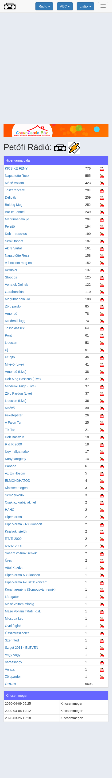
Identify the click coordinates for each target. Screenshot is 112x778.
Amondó (11, 313)
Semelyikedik (14, 495)
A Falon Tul (13, 422)
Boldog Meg (14, 205)
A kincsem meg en (18, 263)
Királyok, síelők (16, 531)
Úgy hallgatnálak (17, 451)
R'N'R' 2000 (13, 546)
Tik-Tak (10, 430)
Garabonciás (14, 292)
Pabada (10, 466)
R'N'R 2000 (13, 539)
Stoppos (11, 277)
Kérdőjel (11, 270)
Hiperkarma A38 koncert (22, 575)
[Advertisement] (56, 68)
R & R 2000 (13, 444)
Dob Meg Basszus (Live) (23, 379)
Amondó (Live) (15, 372)
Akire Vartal (13, 248)
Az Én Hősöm (15, 473)
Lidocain (11, 343)
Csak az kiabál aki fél (20, 502)
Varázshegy (13, 662)
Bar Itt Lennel (14, 212)
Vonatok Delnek (16, 284)
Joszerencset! (15, 190)
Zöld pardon (14, 306)
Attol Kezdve (14, 568)
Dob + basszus (16, 234)
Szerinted (12, 640)
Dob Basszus (14, 437)
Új (6, 350)
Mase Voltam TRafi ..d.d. (23, 611)
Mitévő (10, 408)
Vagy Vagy (12, 655)
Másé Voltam (14, 183)
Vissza (10, 669)
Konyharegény (15, 459)
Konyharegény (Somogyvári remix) (30, 589)
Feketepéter (14, 415)
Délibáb (10, 197)
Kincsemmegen (16, 488)
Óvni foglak (13, 626)
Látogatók (12, 597)
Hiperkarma (13, 517)
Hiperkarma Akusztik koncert (25, 582)
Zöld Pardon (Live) (18, 393)
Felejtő (10, 226)
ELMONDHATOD (17, 480)
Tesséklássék (14, 328)
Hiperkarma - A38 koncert (23, 524)
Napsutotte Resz (17, 176)
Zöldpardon (13, 676)
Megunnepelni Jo (17, 299)
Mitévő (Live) (14, 364)
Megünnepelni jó (17, 219)
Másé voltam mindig (19, 604)
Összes (10, 684)
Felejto (10, 357)
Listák (85, 6)
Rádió (44, 6)
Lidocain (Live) (15, 401)
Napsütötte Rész (17, 255)
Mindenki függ (15, 321)
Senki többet (14, 241)
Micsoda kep (14, 618)
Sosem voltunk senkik (21, 553)
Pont (8, 335)
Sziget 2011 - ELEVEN (21, 647)
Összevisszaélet (17, 633)
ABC (65, 6)
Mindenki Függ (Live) (20, 386)
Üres (8, 560)
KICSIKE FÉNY (16, 168)
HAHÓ (9, 509)
